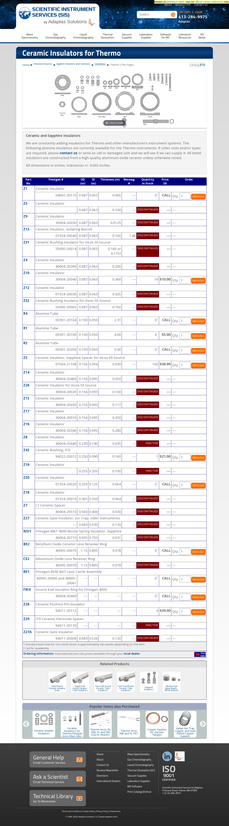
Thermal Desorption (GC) (141, 770)
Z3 (25, 203)
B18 (202, 64)
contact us (68, 153)
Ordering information (38, 653)
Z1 (25, 188)
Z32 (26, 300)
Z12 (26, 287)
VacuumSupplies (127, 36)
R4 (25, 313)
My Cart (185, 12)
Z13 (26, 229)
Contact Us (201, 5)
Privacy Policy (102, 811)
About (168, 5)
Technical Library (57, 798)
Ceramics (100, 63)
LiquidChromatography (83, 36)
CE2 (26, 558)
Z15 (26, 398)
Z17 (26, 411)
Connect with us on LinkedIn (167, 756)
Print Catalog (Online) (139, 792)
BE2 (26, 544)
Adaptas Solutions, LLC (88, 816)
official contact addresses (209, 1)
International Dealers (108, 781)
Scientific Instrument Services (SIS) (64, 12)
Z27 (26, 518)
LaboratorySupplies (145, 36)
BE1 (26, 571)
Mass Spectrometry (138, 754)
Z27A (27, 632)
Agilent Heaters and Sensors (73, 63)
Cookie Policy (89, 811)
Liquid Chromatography (140, 765)
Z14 (26, 372)
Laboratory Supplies (138, 781)
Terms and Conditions (71, 811)
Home (26, 65)
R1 (25, 328)
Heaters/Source (42, 63)
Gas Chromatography (139, 759)
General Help (57, 759)
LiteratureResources (185, 36)
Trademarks (115, 811)
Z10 (26, 273)
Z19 (26, 464)
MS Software (134, 786)
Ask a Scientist (57, 778)
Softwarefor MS (165, 36)
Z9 (25, 216)
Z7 (25, 505)
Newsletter (183, 5)
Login (198, 12)
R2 (25, 343)
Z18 (26, 492)
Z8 (25, 437)
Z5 (25, 357)
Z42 (26, 450)
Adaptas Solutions (72, 21)
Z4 (25, 260)
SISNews (202, 36)
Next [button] (202, 724)
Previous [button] (26, 724)
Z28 (26, 604)
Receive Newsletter (107, 770)
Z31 (26, 242)
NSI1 (27, 531)
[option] (43, 724)
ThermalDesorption (107, 36)
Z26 (26, 385)
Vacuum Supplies (137, 776)
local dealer (132, 653)
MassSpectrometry (29, 36)
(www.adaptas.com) (108, 816)
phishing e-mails (175, 1)
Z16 (26, 424)
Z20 (26, 477)
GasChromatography (55, 36)
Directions (102, 776)
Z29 (26, 619)
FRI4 (27, 589)
